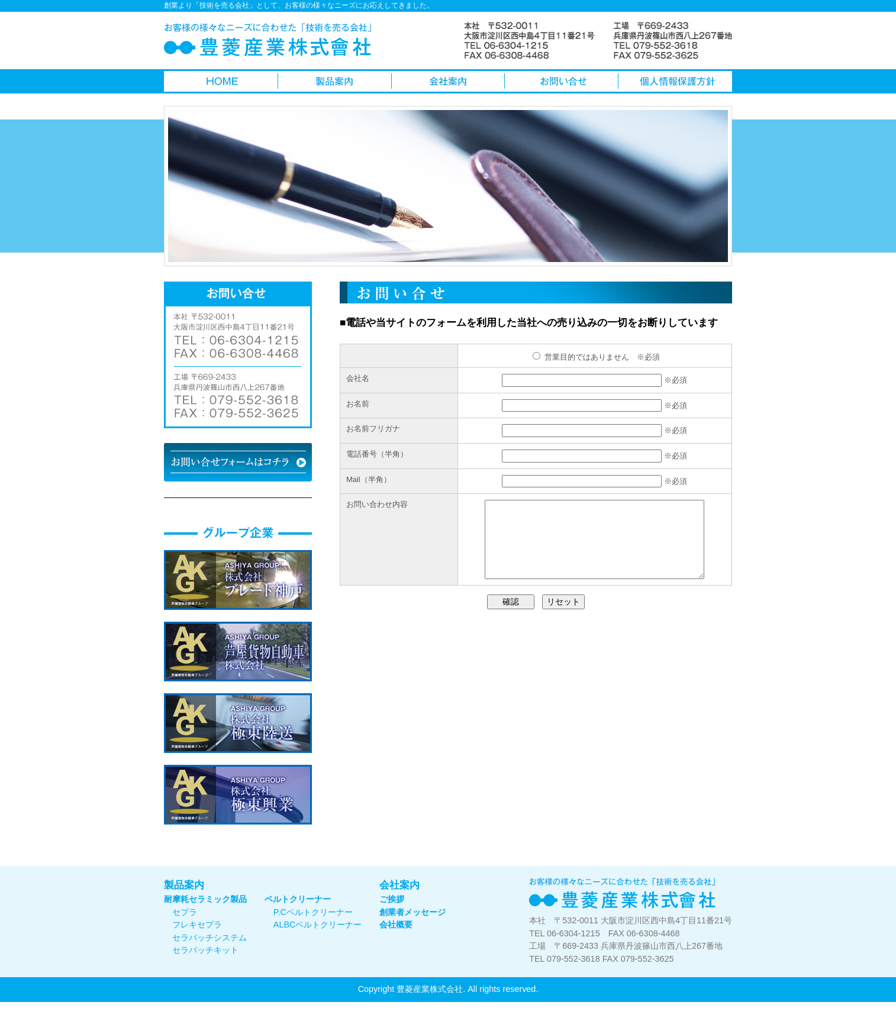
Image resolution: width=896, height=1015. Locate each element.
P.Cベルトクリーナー (313, 912)
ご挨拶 (391, 899)
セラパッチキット (205, 950)
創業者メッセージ (412, 912)
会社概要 (395, 924)
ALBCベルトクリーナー (317, 924)
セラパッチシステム (209, 937)
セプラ (184, 912)
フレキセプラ (197, 924)
